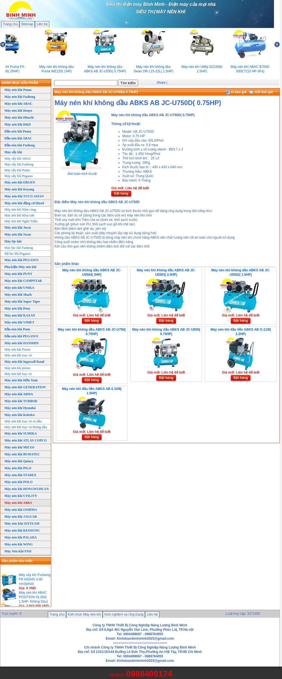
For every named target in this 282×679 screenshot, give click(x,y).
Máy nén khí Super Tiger (22, 301)
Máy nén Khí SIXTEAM (21, 523)
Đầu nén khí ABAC (18, 138)
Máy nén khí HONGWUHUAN (26, 489)
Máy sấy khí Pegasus (18, 176)
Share (161, 83)
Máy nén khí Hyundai (19, 408)
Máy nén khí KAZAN (19, 315)
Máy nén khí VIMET (19, 322)
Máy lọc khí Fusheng (18, 248)
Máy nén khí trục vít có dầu (23, 421)
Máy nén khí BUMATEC (22, 454)
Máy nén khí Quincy (18, 461)
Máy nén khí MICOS (19, 447)
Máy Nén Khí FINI (18, 551)
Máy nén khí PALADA (20, 537)
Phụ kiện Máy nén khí (20, 267)
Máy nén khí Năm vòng (20, 209)
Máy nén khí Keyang (19, 189)
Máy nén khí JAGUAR (20, 517)
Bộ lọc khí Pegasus (17, 254)
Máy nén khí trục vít (18, 355)
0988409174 (149, 673)
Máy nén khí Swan (17, 234)
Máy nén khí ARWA (18, 394)
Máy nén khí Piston (17, 349)
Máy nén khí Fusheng (19, 97)
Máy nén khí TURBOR (20, 401)
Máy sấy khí (13, 152)
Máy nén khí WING (18, 544)
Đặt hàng (121, 193)
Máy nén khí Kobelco (19, 415)
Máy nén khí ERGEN (19, 182)
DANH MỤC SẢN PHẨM (20, 83)
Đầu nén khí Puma (17, 131)
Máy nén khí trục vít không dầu (25, 427)
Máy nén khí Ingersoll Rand (24, 362)
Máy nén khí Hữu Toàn (21, 380)
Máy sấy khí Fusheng (18, 164)
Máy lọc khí (13, 241)
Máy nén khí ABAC (18, 104)
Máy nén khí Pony (17, 308)
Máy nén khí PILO (17, 468)
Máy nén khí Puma (18, 90)
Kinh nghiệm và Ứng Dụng (123, 614)
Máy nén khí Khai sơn (19, 215)
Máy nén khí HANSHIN (21, 343)
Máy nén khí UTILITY (20, 496)
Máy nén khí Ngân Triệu (21, 221)
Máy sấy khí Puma (17, 170)
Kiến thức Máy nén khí (84, 614)
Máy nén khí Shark (18, 295)
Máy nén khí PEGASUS (21, 260)
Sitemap (27, 24)
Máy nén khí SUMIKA (20, 433)
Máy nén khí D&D (17, 124)
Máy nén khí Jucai (17, 227)
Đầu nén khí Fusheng (19, 145)
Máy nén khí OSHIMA (20, 510)
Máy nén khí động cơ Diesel (24, 203)
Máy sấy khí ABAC (17, 158)
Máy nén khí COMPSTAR (23, 281)
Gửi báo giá (261, 92)
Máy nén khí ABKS (18, 503)
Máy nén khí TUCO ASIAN (24, 196)
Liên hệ (42, 24)
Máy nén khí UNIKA (19, 288)
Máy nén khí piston (17, 368)
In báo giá (236, 92)
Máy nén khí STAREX (20, 475)
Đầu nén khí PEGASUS (21, 336)
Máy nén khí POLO (18, 482)
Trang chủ (10, 24)
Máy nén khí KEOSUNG (22, 530)
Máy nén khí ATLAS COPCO (25, 440)
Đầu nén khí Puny (17, 329)
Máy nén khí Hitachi (19, 117)
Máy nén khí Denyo (18, 111)
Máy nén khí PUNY (18, 274)
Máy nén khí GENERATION (25, 387)
